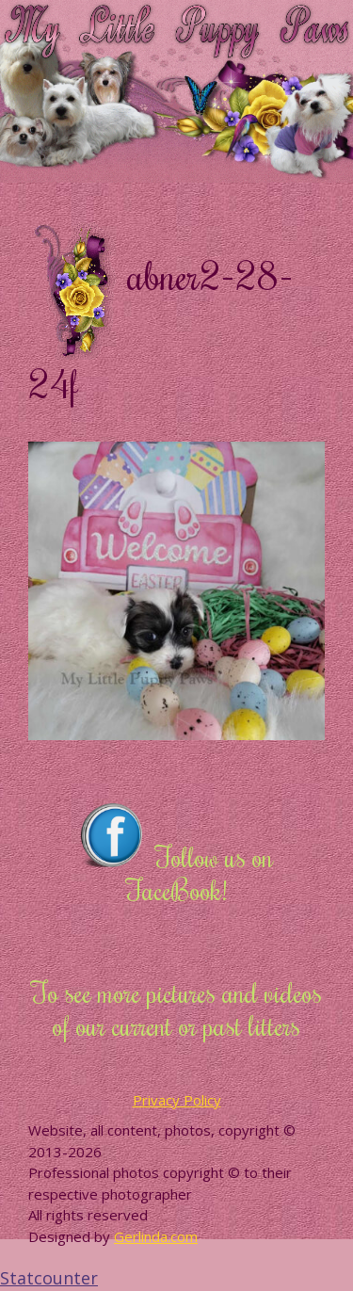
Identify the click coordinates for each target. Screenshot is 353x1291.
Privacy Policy (177, 1099)
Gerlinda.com (156, 1236)
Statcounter (49, 1278)
